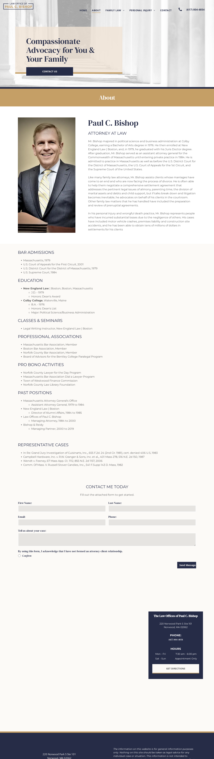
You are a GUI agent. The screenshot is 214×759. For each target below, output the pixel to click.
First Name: (25, 503)
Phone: (112, 517)
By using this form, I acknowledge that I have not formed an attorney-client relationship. (70, 551)
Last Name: (115, 503)
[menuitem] (83, 10)
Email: (21, 517)
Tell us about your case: (32, 530)
